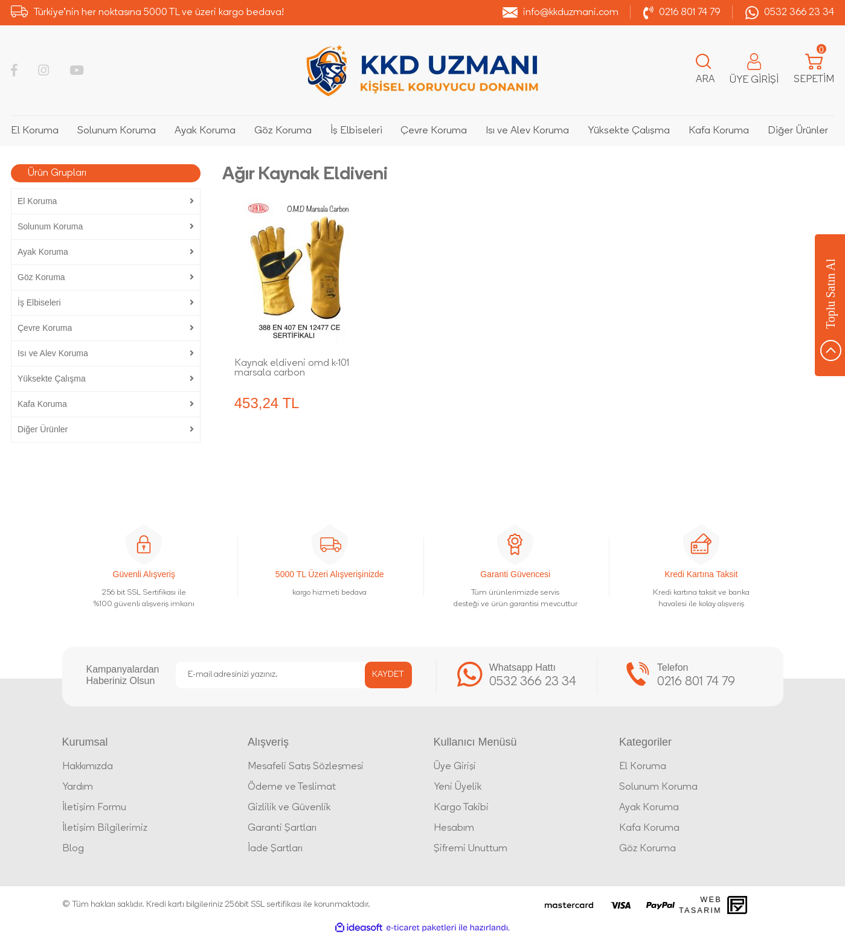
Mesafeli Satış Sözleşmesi (306, 767)
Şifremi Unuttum (470, 849)
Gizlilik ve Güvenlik (289, 808)
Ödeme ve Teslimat (292, 787)
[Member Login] (754, 70)
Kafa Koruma (649, 828)
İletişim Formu (94, 808)
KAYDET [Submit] (388, 674)
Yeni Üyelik (457, 787)
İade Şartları (275, 849)
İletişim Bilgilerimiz (104, 828)
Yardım (77, 787)
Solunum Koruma (658, 787)
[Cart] (814, 71)
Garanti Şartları (282, 828)
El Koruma (642, 767)
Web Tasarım (700, 905)
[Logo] (422, 70)
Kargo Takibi (461, 808)
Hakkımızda (87, 767)
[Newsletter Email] (294, 675)
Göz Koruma (647, 849)
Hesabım (454, 828)
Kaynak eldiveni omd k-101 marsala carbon (291, 368)
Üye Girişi (455, 767)
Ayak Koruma (649, 808)
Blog (73, 849)
